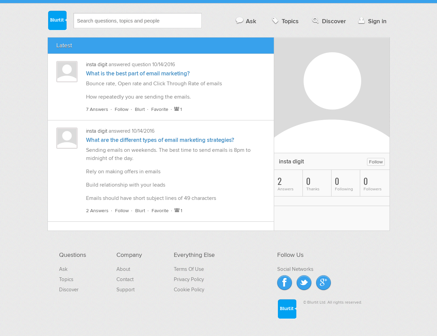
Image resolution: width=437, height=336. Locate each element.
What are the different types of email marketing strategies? (160, 140)
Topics (284, 21)
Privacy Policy (189, 279)
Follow (121, 109)
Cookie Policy (189, 290)
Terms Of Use (189, 269)
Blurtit (57, 20)
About (123, 269)
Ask (245, 21)
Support (125, 290)
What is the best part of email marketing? (138, 73)
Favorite (159, 109)
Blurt (140, 109)
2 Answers (97, 211)
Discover (328, 21)
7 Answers (97, 109)
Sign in (371, 21)
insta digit (96, 64)
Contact (124, 279)
